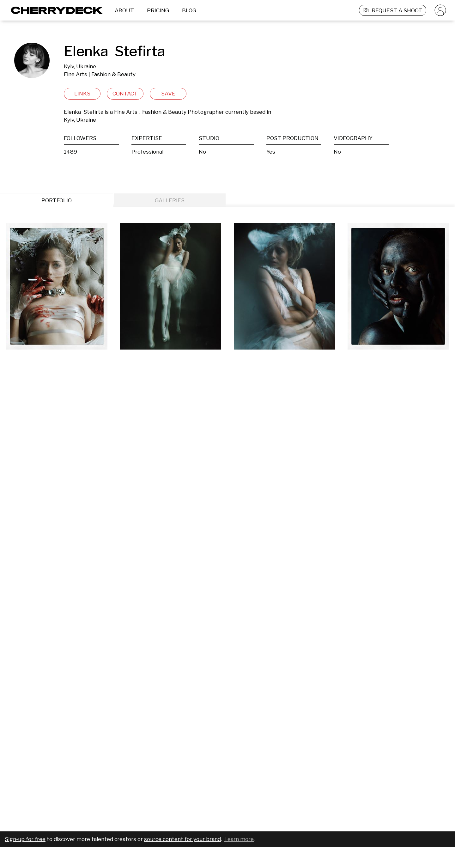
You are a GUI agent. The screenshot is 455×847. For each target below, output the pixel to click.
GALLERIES (170, 200)
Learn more (239, 839)
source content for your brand (182, 839)
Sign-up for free (25, 839)
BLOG (189, 10)
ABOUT (124, 10)
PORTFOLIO (56, 200)
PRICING (158, 10)
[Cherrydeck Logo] (54, 10)
